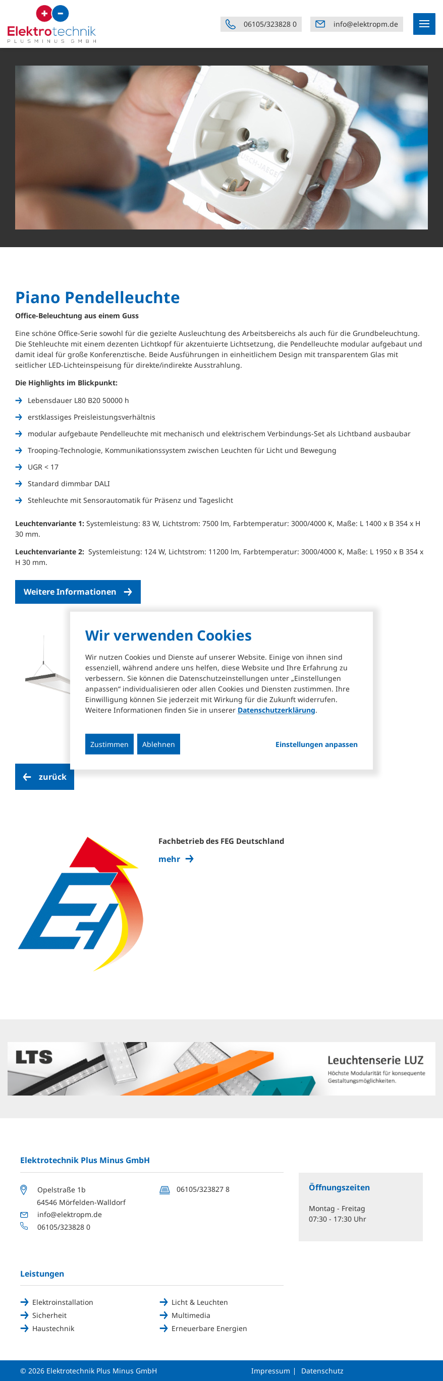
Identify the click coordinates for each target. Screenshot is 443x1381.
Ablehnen (158, 744)
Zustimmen (109, 744)
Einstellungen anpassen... (316, 744)
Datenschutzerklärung (276, 709)
